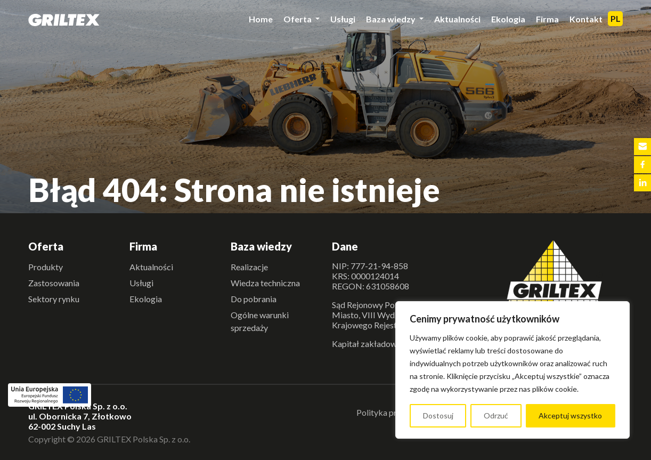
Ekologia (508, 19)
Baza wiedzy (391, 19)
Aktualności (457, 19)
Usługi (342, 19)
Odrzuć (496, 415)
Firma (547, 19)
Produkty (45, 267)
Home (261, 19)
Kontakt (586, 19)
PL (616, 18)
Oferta (298, 19)
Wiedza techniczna (265, 283)
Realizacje (249, 267)
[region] (512, 370)
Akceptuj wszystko (570, 415)
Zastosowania (53, 283)
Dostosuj (438, 415)
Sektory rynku (53, 299)
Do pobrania (253, 299)
